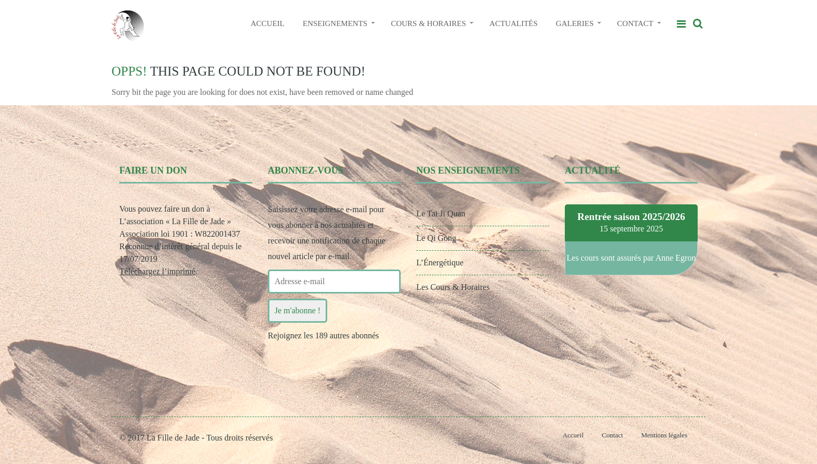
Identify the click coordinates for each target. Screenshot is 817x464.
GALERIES (575, 23)
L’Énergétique (440, 262)
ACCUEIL (267, 23)
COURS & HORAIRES (428, 23)
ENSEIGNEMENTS (335, 23)
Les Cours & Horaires (453, 287)
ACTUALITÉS (513, 23)
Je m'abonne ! (297, 310)
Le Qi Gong (436, 238)
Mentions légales (664, 435)
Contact (612, 435)
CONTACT (635, 23)
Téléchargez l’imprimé (157, 271)
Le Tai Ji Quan (440, 213)
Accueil (573, 435)
